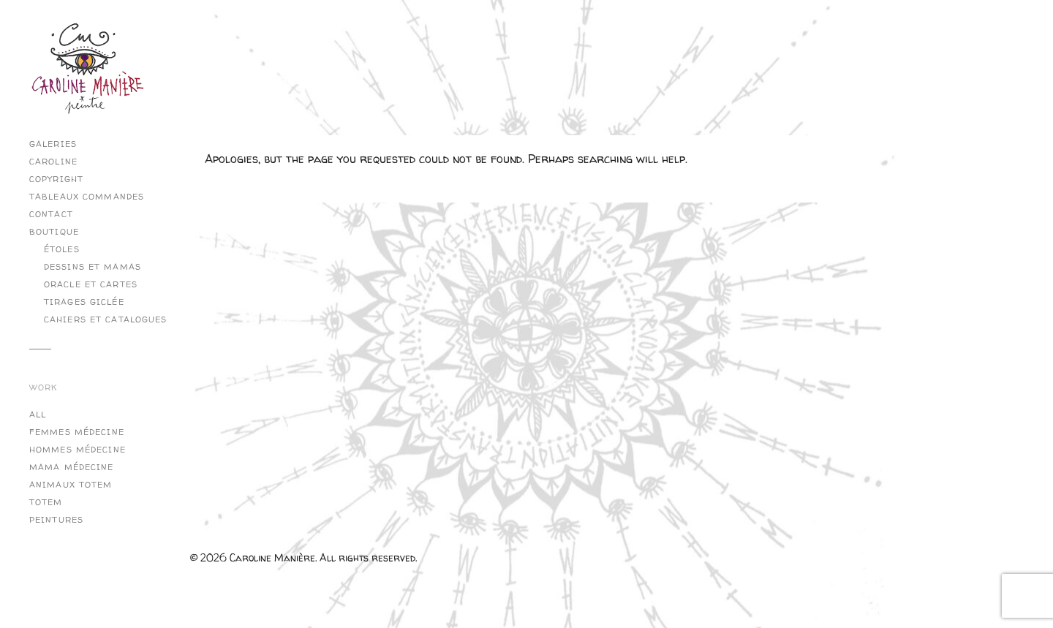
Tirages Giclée (84, 302)
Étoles (62, 249)
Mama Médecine (71, 467)
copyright (56, 179)
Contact (51, 214)
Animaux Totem (71, 485)
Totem (46, 502)
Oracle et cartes (90, 284)
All (37, 414)
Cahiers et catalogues (105, 319)
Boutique (54, 232)
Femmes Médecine (76, 432)
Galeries (53, 144)
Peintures (56, 520)
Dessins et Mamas (92, 267)
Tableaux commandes (86, 197)
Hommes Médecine (77, 449)
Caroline (53, 161)
